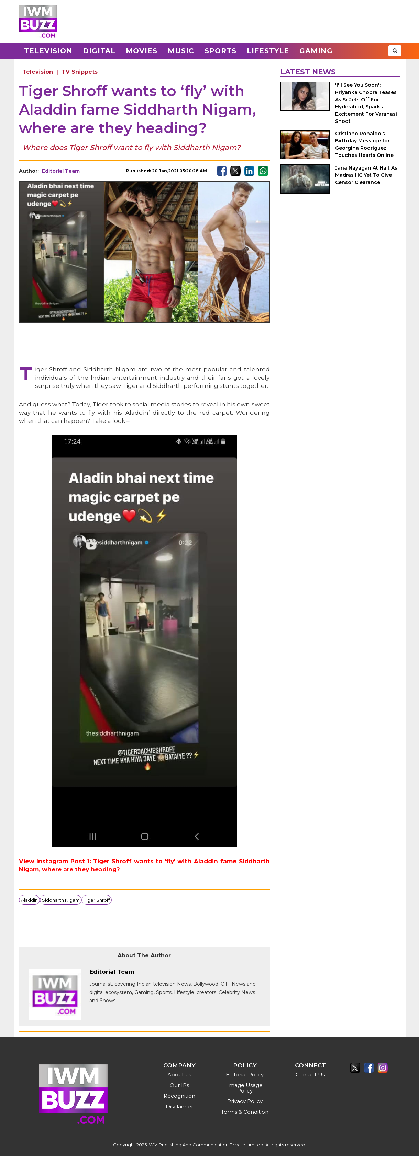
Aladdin (29, 900)
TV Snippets (80, 72)
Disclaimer (179, 1106)
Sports (220, 51)
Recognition (179, 1096)
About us (179, 1074)
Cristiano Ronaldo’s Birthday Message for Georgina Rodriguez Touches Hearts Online (364, 144)
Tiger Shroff (97, 900)
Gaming (316, 51)
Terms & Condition (244, 1112)
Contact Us (310, 1074)
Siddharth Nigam (61, 900)
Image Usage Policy (245, 1088)
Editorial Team (61, 171)
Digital (99, 51)
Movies (141, 51)
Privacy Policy (245, 1101)
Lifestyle (268, 51)
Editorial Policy (245, 1074)
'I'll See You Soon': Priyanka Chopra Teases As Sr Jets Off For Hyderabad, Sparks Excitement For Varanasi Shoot (366, 103)
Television (48, 51)
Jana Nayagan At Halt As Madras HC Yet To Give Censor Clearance (366, 175)
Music (181, 51)
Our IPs (179, 1085)
